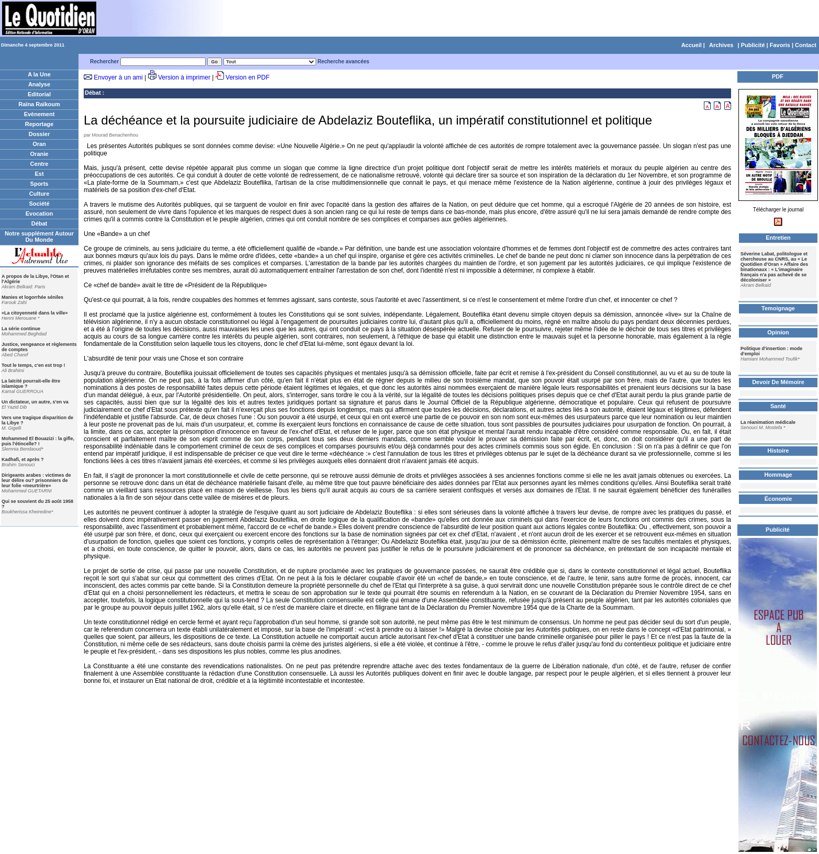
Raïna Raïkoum (39, 104)
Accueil (691, 45)
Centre (39, 164)
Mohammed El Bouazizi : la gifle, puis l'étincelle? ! (38, 441)
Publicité (753, 45)
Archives (721, 45)
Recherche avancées (343, 61)
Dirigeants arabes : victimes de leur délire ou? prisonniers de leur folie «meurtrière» (36, 480)
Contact (805, 45)
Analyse (39, 84)
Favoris (780, 45)
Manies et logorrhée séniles (32, 297)
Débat (39, 223)
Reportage (39, 124)
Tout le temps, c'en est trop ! (33, 365)
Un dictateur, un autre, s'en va (35, 401)
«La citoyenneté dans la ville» (35, 313)
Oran (39, 144)
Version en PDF (248, 77)
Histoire (778, 450)
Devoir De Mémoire (778, 382)
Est (39, 174)
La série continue (21, 328)
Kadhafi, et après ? (23, 459)
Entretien (778, 237)
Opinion (778, 332)
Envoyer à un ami (118, 77)
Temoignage (778, 308)
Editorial (39, 94)
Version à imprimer (184, 77)
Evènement (39, 114)
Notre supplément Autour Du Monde (39, 236)
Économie (778, 499)
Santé (778, 406)
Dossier (39, 134)
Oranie (39, 154)
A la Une (39, 74)
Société (39, 203)
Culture (39, 193)
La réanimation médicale (768, 422)
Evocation (39, 213)
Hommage (778, 474)
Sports (39, 184)
